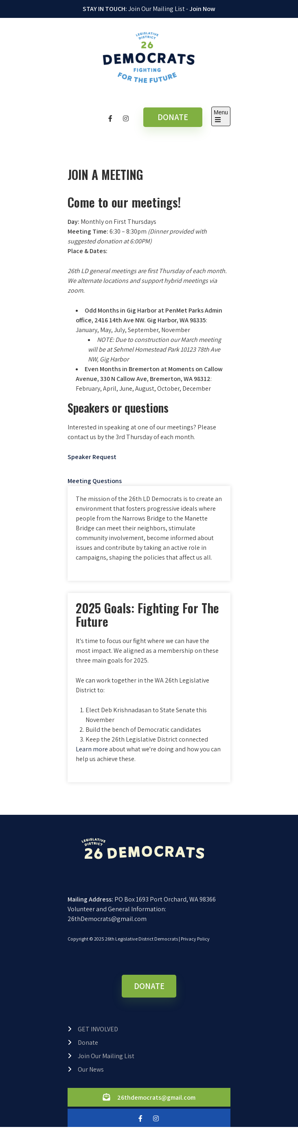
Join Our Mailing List (106, 1056)
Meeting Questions (95, 481)
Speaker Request (92, 457)
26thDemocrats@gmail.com (107, 919)
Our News (91, 1069)
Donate (88, 1042)
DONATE (173, 117)
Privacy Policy (195, 939)
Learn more (92, 749)
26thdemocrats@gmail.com (156, 1097)
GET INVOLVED (98, 1029)
